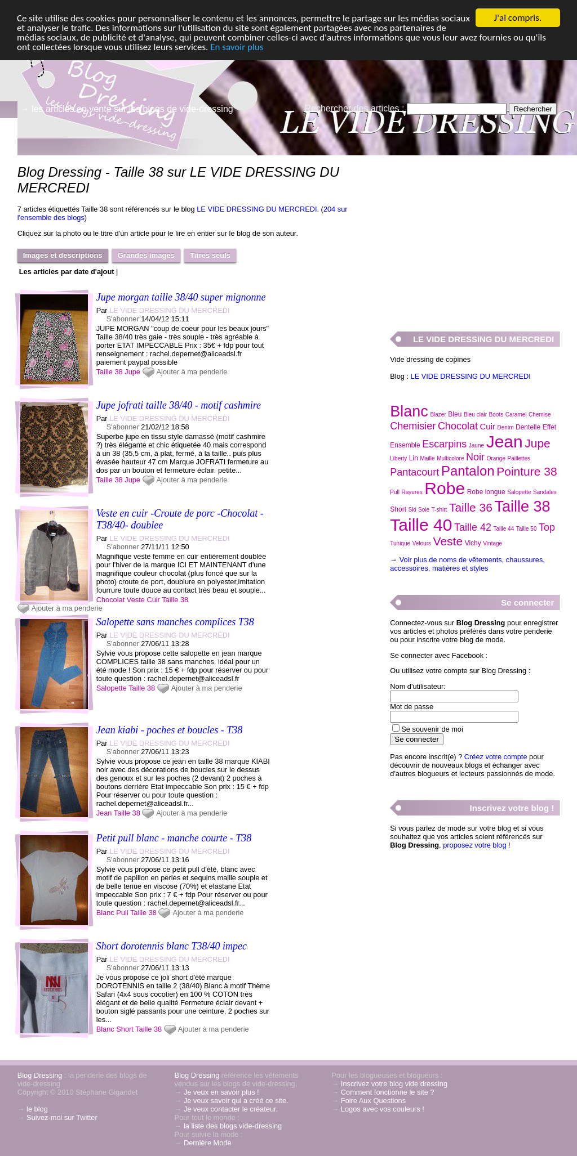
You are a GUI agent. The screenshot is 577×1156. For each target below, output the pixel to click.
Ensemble (405, 445)
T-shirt (439, 510)
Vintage (492, 543)
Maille (427, 458)
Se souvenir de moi (432, 729)
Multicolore (450, 458)
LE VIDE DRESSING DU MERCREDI (257, 209)
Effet (549, 427)
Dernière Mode (208, 1143)
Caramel (516, 414)
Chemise (540, 414)
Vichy (473, 543)
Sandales (545, 492)
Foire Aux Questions (373, 1100)
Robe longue (486, 492)
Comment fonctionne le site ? (387, 1092)
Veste (136, 599)
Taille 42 (472, 527)
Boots (496, 414)
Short (125, 1029)
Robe (444, 488)
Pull (122, 912)
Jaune (476, 445)
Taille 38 (109, 372)
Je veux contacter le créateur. (231, 1109)
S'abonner (122, 319)
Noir (475, 457)
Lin (413, 458)
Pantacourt (414, 472)
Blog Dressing (40, 1075)
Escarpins (444, 444)
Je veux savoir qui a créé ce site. (236, 1100)
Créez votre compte (495, 756)
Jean (104, 813)
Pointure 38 (526, 471)
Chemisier (413, 426)
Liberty (398, 458)
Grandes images (146, 255)
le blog (37, 1109)
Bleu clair (475, 414)
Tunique (400, 543)
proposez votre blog (474, 845)
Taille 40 (421, 525)
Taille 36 (470, 507)
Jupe (132, 372)
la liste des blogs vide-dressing (233, 1126)
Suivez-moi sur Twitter (61, 1117)
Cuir (153, 599)
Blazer (438, 414)
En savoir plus (236, 47)
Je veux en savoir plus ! (221, 1092)
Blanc (105, 912)
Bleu (454, 414)
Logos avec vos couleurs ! (382, 1109)
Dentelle (528, 427)
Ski (412, 510)
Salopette (111, 688)
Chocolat (110, 599)
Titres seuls (210, 255)
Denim (506, 427)
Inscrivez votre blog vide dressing (394, 1083)
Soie (423, 510)
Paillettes (519, 458)
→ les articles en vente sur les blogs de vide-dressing (126, 109)
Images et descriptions (63, 255)
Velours (421, 543)
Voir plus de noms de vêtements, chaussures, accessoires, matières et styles (467, 563)
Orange (496, 458)
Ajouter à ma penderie (192, 372)
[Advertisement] (474, 237)
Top (547, 527)
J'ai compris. (518, 18)
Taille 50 (526, 529)
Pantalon (468, 470)
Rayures (412, 492)
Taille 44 (504, 529)
